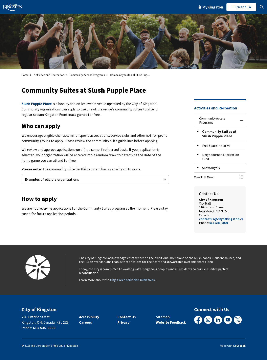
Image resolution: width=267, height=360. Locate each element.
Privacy (123, 322)
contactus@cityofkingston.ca (221, 219)
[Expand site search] (261, 7)
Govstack (239, 345)
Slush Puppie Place (37, 103)
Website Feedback (171, 322)
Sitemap (163, 317)
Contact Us (126, 317)
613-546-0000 (218, 223)
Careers (85, 322)
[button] (216, 177)
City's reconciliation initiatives (132, 280)
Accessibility (89, 317)
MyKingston (211, 6)
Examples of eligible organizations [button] (52, 179)
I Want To (241, 7)
